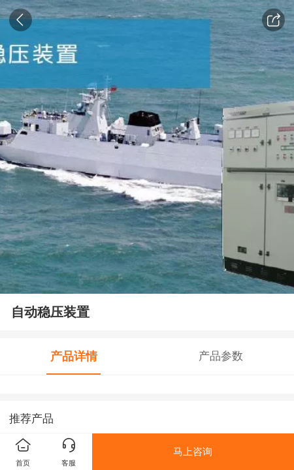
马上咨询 (192, 451)
